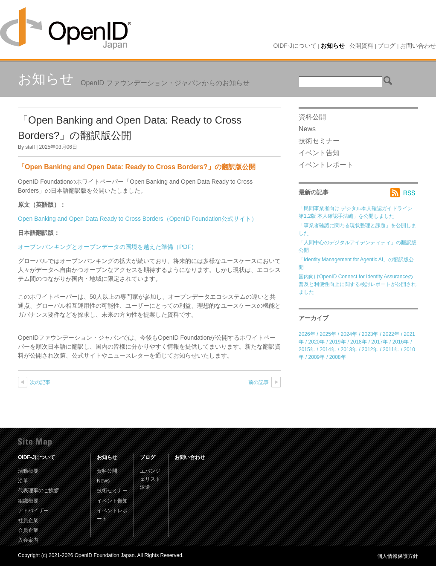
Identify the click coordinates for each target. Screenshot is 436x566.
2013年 (349, 349)
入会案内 (28, 540)
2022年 (391, 334)
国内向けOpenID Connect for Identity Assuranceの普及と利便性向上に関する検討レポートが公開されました (357, 284)
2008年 (337, 357)
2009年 (316, 357)
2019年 (337, 342)
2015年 (307, 349)
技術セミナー (319, 140)
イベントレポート (326, 164)
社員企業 (28, 520)
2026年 (307, 334)
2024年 (349, 334)
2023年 (370, 334)
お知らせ (333, 45)
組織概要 (28, 501)
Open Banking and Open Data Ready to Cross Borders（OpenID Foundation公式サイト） (137, 218)
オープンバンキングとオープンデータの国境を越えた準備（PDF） (107, 246)
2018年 (358, 342)
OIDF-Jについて (294, 45)
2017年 (379, 342)
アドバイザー (33, 511)
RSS (404, 192)
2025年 (328, 334)
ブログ (386, 45)
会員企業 (28, 530)
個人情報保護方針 (397, 556)
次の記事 (40, 382)
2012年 (370, 349)
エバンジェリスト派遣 (150, 479)
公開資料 (361, 45)
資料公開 (312, 117)
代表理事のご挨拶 (38, 491)
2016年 (400, 342)
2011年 (391, 349)
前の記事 (258, 382)
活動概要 (28, 471)
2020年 (316, 342)
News (307, 129)
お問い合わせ (418, 45)
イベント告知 (319, 152)
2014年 (328, 349)
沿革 (23, 481)
